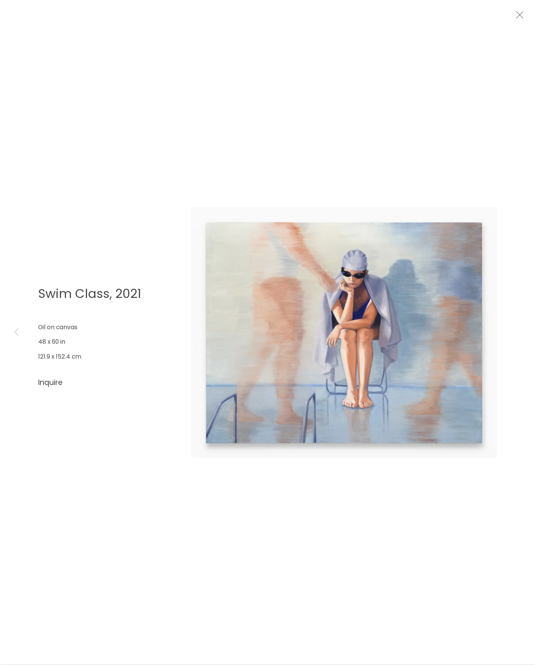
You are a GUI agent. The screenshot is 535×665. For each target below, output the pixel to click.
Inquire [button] (50, 386)
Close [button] (524, 17)
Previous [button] (16, 332)
